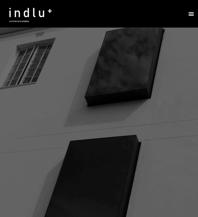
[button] (191, 13)
